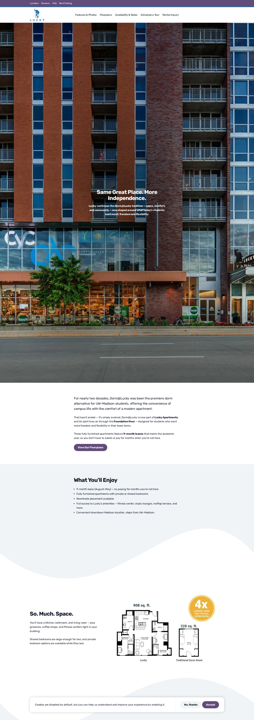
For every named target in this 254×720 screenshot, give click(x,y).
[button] (223, 15)
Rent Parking (65, 3)
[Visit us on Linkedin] (219, 3)
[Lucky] (37, 14)
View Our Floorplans (90, 447)
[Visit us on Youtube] (223, 3)
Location (34, 3)
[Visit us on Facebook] (203, 3)
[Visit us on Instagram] (211, 3)
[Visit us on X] (207, 3)
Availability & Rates (126, 14)
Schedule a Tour (150, 14)
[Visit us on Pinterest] (215, 3)
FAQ (54, 3)
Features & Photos (86, 14)
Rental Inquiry (170, 14)
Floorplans (106, 14)
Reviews (45, 3)
